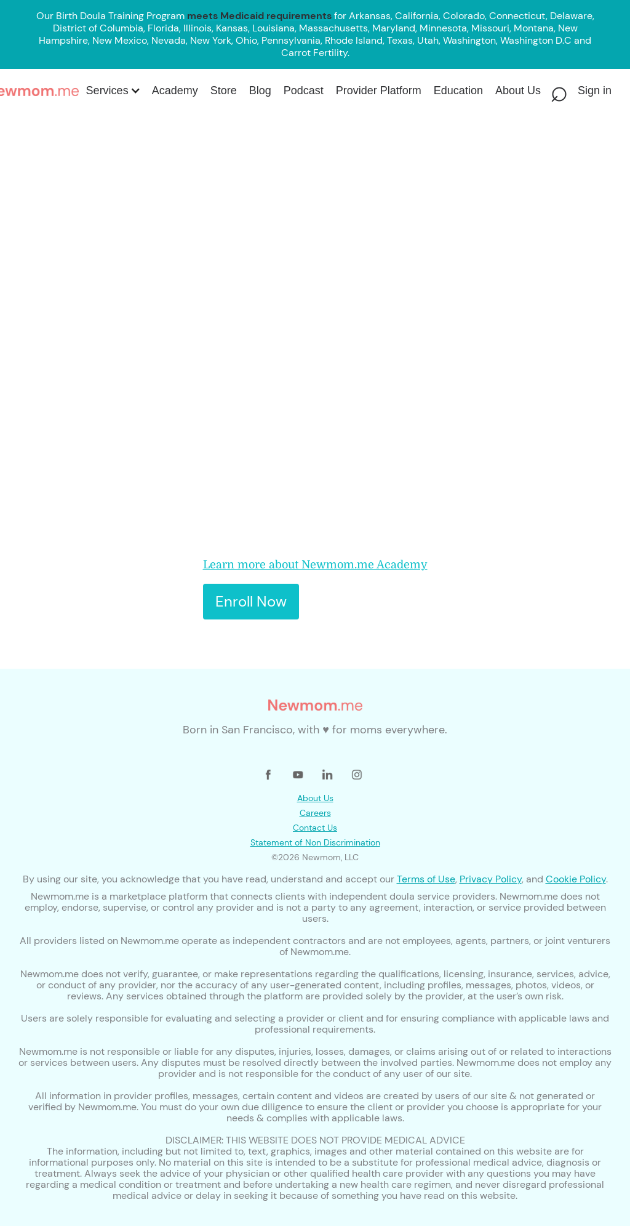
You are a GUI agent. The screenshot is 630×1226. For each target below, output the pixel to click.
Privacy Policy (491, 879)
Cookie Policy (576, 879)
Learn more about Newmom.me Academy (315, 565)
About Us (315, 798)
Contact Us (315, 827)
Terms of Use (426, 879)
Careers (315, 812)
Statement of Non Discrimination (315, 842)
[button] (112, 90)
